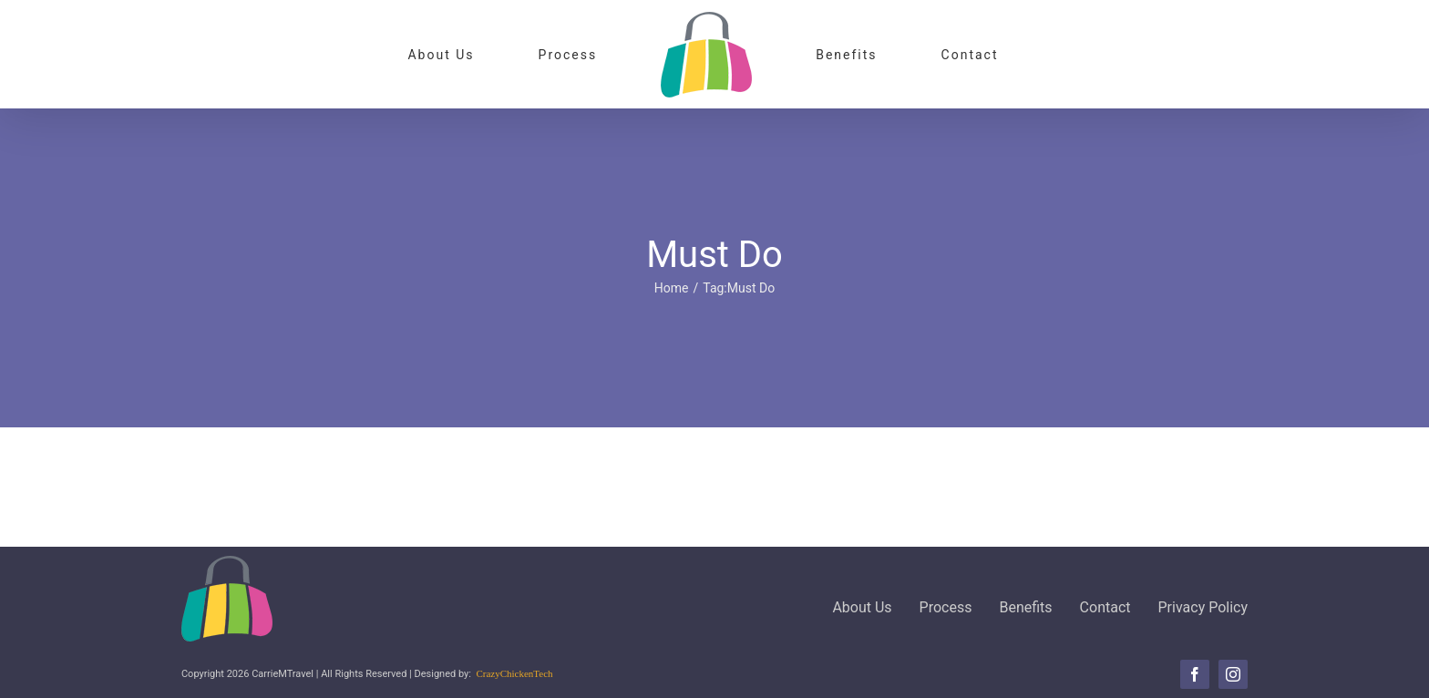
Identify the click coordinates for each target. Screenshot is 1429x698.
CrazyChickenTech (514, 673)
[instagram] (1233, 674)
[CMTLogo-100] (226, 562)
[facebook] (1194, 674)
